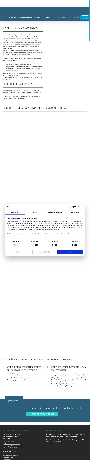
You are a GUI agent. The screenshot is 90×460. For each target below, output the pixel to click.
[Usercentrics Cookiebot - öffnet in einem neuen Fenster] (71, 207)
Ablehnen (19, 252)
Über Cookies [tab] (74, 212)
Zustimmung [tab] (15, 212)
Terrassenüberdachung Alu (10, 456)
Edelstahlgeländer (8, 458)
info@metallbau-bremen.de (12, 444)
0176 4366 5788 (9, 442)
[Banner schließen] (82, 207)
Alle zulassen (71, 252)
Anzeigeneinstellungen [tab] (55, 212)
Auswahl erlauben (45, 252)
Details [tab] (35, 212)
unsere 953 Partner (18, 221)
